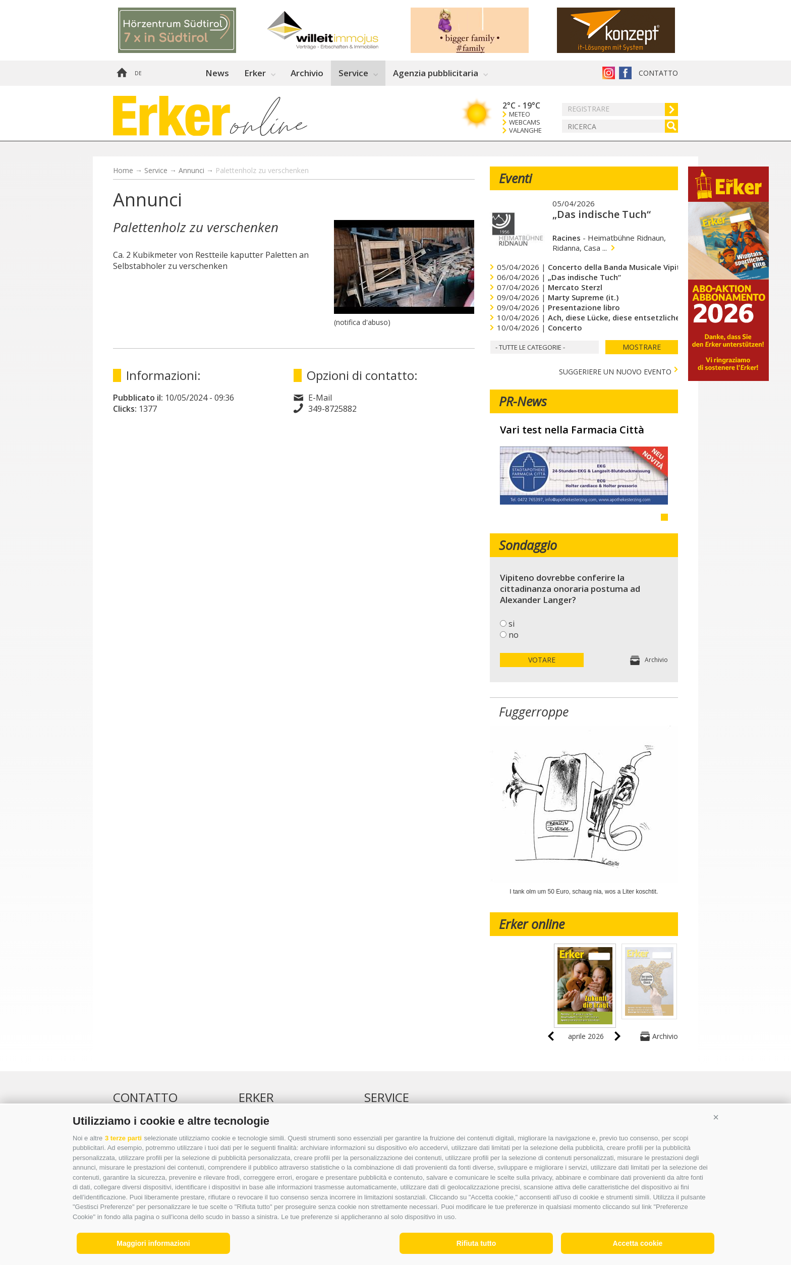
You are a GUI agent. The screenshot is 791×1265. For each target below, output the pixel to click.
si (511, 623)
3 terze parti (123, 1138)
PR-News (523, 401)
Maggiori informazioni (153, 1243)
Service (353, 73)
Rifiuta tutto (476, 1243)
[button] (715, 1117)
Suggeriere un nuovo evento (615, 370)
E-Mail (320, 397)
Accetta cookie (638, 1243)
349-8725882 (332, 408)
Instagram (608, 73)
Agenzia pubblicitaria (435, 73)
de (138, 73)
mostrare (642, 347)
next (617, 1036)
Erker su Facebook (625, 73)
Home (122, 73)
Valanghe (525, 130)
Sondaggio (528, 545)
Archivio (307, 73)
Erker (255, 73)
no (513, 634)
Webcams (524, 122)
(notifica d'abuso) (362, 322)
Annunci (191, 170)
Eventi (515, 178)
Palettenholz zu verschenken (262, 170)
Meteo (519, 114)
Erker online (531, 923)
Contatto (658, 73)
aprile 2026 (586, 1036)
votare (541, 660)
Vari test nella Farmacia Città (572, 429)
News (217, 73)
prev (551, 1036)
